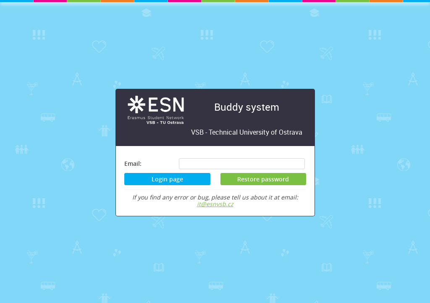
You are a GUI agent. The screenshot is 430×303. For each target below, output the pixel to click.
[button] (263, 179)
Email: (133, 163)
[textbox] (242, 163)
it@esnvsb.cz (215, 204)
